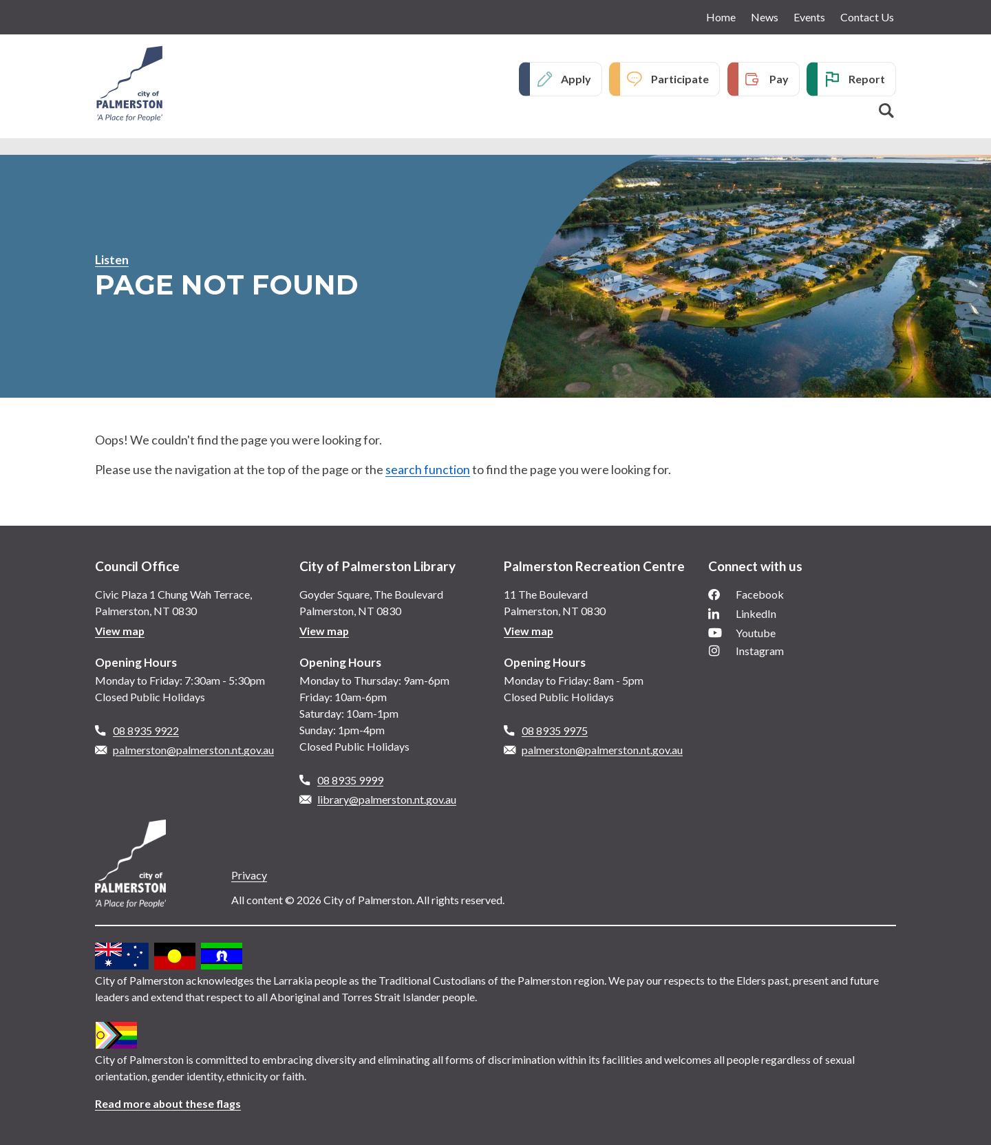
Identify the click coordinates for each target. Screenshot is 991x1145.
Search (886, 110)
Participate (680, 78)
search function (427, 469)
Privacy (249, 874)
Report (867, 78)
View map (120, 630)
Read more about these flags (168, 1103)
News (764, 16)
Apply (576, 78)
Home (721, 16)
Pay (779, 78)
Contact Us (867, 16)
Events (809, 16)
